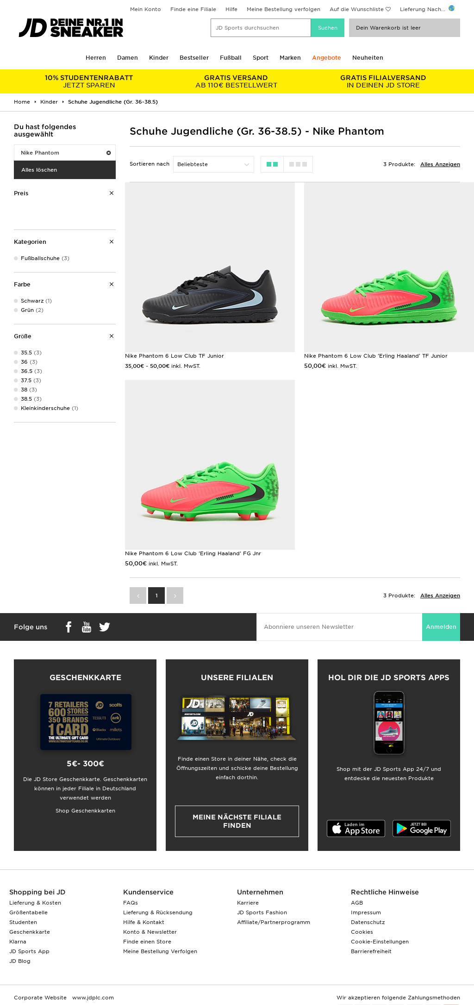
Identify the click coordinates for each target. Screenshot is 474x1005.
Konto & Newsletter (150, 932)
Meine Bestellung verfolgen (283, 9)
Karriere (248, 903)
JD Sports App (29, 951)
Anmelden (441, 626)
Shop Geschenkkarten (85, 810)
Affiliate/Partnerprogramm (273, 922)
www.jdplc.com (92, 997)
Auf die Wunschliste (357, 9)
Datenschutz (368, 922)
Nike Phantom (66, 152)
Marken (290, 57)
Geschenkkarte (29, 932)
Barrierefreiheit (371, 951)
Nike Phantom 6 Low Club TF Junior (174, 356)
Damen (127, 57)
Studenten (23, 922)
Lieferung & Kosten (35, 903)
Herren (96, 57)
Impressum (366, 912)
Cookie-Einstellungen (380, 941)
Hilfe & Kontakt (143, 922)
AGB (357, 903)
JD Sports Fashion (262, 912)
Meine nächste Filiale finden (237, 821)
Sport (260, 57)
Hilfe (231, 9)
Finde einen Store (147, 941)
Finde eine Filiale (193, 9)
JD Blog (20, 961)
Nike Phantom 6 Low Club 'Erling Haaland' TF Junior (376, 356)
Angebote (326, 57)
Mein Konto (145, 9)
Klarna (17, 941)
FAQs (130, 903)
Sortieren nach (149, 164)
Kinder (158, 57)
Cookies (362, 932)
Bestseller (194, 57)
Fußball (231, 57)
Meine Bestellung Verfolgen (160, 951)
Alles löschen (39, 170)
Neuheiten (367, 57)
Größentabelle (28, 912)
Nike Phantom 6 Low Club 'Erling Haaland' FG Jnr (193, 553)
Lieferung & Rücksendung (158, 912)
